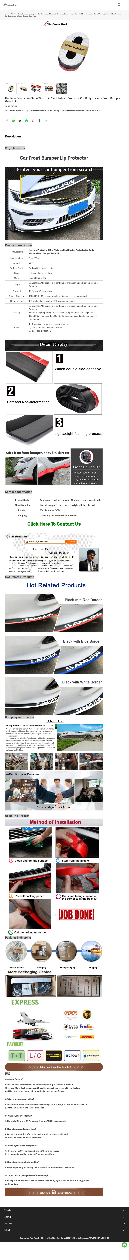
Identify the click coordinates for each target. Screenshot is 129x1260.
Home (7, 14)
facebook (7, 138)
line (14, 138)
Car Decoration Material (47, 14)
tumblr (40, 138)
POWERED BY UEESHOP (99, 1255)
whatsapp (27, 138)
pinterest (33, 138)
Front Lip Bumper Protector (67, 14)
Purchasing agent (29, 14)
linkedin (46, 138)
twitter (20, 138)
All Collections (16, 14)
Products (7, 1228)
